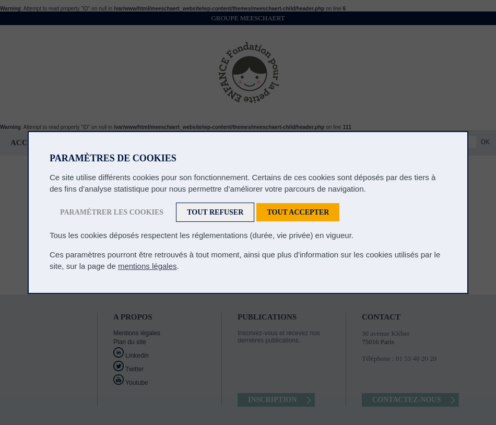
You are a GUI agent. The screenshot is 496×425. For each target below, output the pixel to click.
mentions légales (147, 266)
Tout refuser (215, 212)
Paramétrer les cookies (111, 212)
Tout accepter (298, 212)
